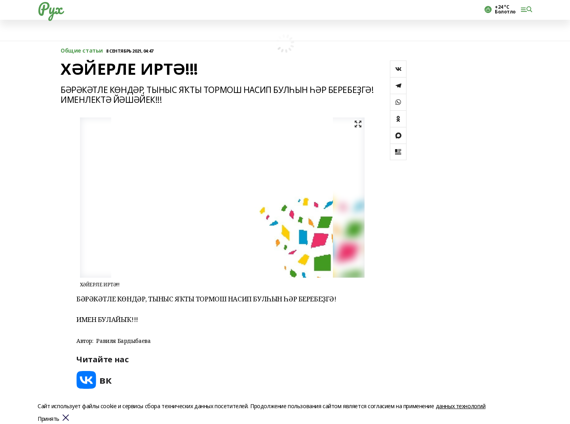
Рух (50, 8)
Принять (48, 419)
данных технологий (461, 406)
